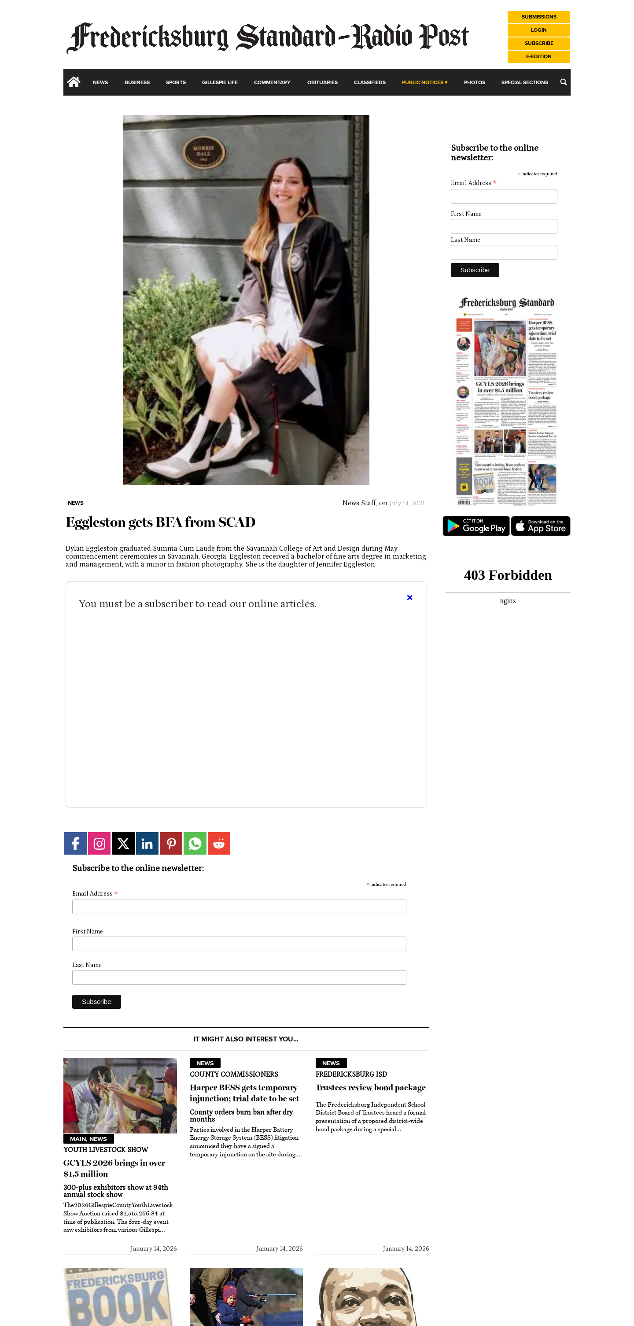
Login (539, 30)
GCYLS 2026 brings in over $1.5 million (114, 1168)
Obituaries (322, 82)
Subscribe (539, 43)
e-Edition (539, 56)
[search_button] (564, 82)
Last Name (87, 965)
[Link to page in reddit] (219, 843)
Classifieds (370, 82)
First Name (87, 931)
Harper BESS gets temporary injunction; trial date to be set (244, 1093)
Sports (176, 82)
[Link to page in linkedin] (147, 843)
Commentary (272, 82)
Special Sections (524, 82)
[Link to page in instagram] (99, 843)
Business (137, 82)
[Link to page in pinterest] (171, 843)
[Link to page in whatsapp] (195, 843)
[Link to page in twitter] (123, 843)
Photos (474, 82)
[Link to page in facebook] (75, 843)
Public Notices (422, 82)
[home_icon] (74, 82)
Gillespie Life (220, 82)
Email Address (95, 894)
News (100, 82)
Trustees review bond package (371, 1087)
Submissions (539, 17)
